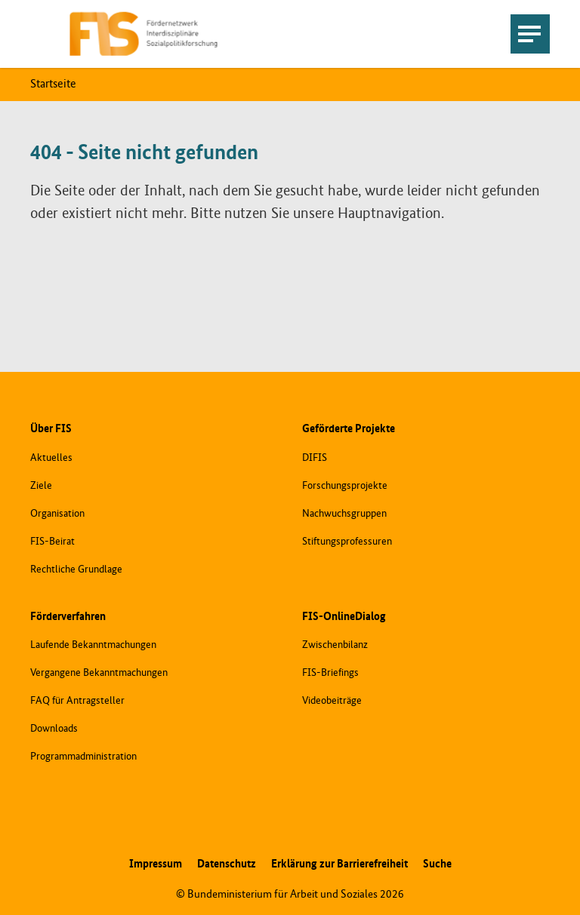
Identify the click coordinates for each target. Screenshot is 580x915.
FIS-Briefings (330, 673)
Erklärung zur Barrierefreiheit (339, 864)
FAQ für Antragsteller (77, 700)
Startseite (53, 84)
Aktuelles (51, 458)
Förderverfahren (68, 616)
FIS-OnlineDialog (344, 616)
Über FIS (51, 428)
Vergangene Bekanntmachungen (99, 673)
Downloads (54, 728)
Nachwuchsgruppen (344, 513)
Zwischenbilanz (335, 645)
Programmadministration (83, 756)
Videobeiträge (332, 700)
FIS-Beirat (52, 541)
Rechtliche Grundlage (76, 569)
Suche (437, 864)
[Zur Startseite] (144, 34)
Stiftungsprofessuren (347, 541)
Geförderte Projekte (348, 428)
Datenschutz (226, 864)
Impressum (155, 864)
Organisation (57, 513)
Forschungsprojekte (344, 486)
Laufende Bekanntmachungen (93, 645)
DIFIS (314, 458)
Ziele (41, 486)
